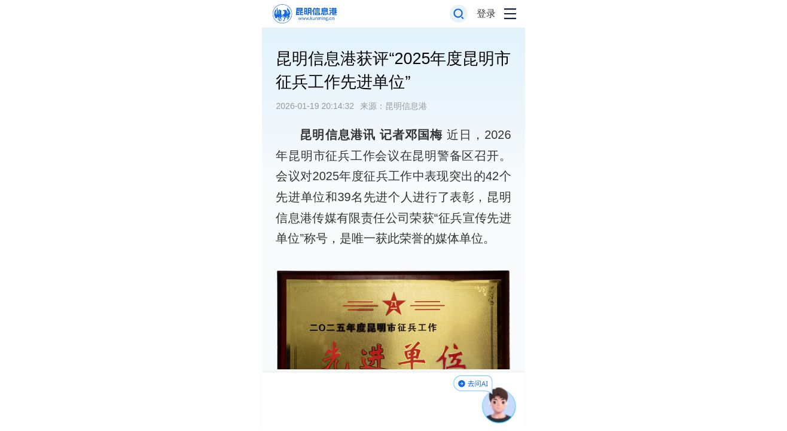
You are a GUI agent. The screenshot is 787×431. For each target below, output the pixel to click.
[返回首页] (304, 14)
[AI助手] (499, 405)
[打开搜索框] (459, 14)
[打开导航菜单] (510, 14)
